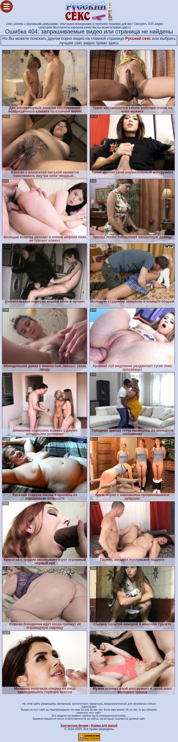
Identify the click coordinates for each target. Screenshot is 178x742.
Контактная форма (74, 725)
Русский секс (138, 38)
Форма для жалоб (104, 725)
